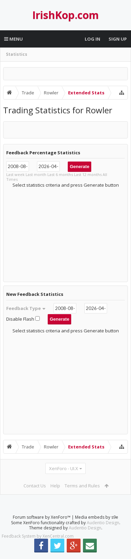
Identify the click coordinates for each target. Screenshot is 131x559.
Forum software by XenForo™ (42, 523)
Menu (13, 39)
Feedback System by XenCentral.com (38, 542)
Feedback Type (26, 308)
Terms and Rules (82, 486)
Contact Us (35, 486)
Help (55, 486)
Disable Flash (23, 319)
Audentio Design (103, 528)
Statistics (16, 54)
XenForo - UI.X (63, 468)
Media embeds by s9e (96, 523)
